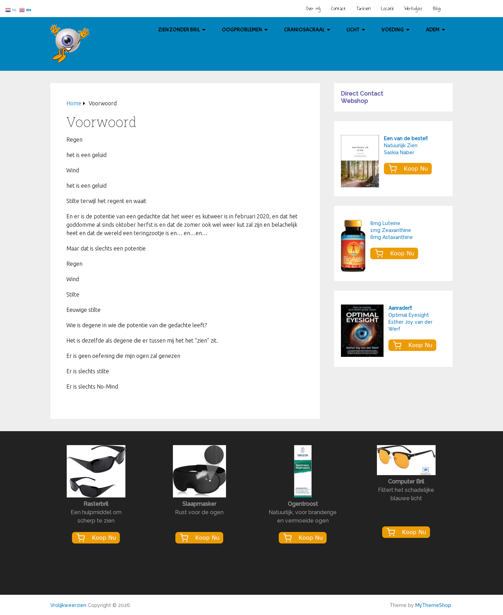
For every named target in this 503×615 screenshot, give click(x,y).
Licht (353, 29)
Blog (436, 9)
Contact (338, 9)
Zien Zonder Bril (179, 29)
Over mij (313, 9)
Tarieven (363, 9)
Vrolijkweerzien (68, 605)
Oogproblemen (242, 29)
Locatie (387, 9)
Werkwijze (413, 9)
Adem (432, 29)
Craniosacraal (304, 29)
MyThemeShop (433, 605)
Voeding (392, 29)
